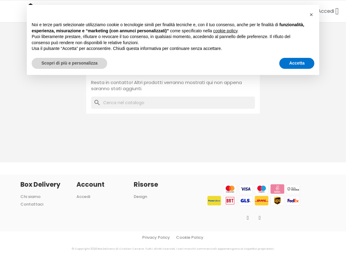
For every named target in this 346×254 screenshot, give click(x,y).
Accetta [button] (297, 63)
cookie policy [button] (225, 30)
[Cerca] (173, 103)
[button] (311, 14)
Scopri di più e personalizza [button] (69, 63)
